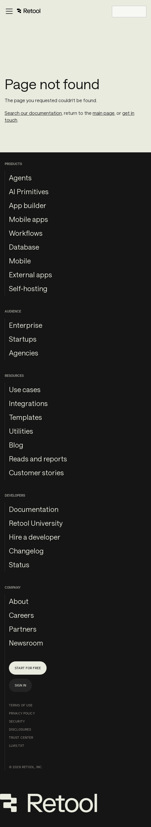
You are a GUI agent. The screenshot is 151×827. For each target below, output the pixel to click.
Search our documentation (33, 113)
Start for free (28, 668)
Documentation (33, 509)
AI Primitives (29, 191)
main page (103, 113)
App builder (27, 205)
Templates (25, 417)
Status (19, 564)
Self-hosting (28, 288)
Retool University (36, 523)
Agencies (23, 353)
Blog (16, 445)
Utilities (21, 431)
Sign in (20, 685)
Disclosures (20, 729)
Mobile (20, 261)
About (18, 601)
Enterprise (25, 325)
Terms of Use (21, 705)
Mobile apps (28, 219)
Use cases (25, 389)
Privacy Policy (22, 713)
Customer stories (36, 472)
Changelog (26, 551)
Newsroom (26, 643)
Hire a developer (34, 537)
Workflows (26, 233)
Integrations (28, 403)
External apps (30, 274)
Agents (20, 177)
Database (24, 247)
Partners (23, 629)
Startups (23, 339)
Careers (21, 615)
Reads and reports (38, 458)
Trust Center (21, 737)
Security (17, 721)
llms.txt (16, 745)
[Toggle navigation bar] (23, 11)
